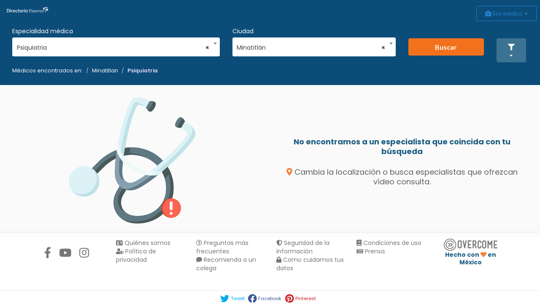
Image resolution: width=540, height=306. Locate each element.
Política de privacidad (136, 255)
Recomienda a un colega (226, 263)
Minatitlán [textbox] (311, 47)
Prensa (370, 251)
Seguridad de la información (302, 247)
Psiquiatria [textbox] (113, 47)
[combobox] (113, 45)
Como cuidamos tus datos (310, 263)
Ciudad (243, 31)
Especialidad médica (42, 31)
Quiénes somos (143, 243)
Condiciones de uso (388, 243)
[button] (511, 50)
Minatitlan (105, 70)
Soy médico (506, 13)
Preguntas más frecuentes (222, 247)
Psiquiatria (142, 70)
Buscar (446, 47)
